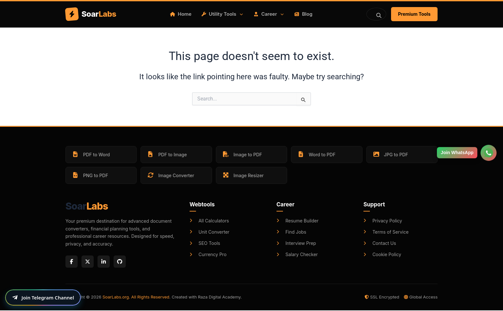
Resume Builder (298, 220)
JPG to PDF (390, 154)
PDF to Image (167, 154)
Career (269, 14)
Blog (303, 14)
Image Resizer (243, 175)
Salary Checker (297, 254)
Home (181, 14)
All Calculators (209, 220)
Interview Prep (296, 243)
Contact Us (379, 243)
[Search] (376, 14)
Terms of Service (386, 232)
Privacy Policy (382, 220)
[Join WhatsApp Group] (489, 150)
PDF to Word (91, 154)
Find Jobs (291, 232)
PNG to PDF (90, 175)
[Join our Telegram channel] (43, 297)
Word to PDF (316, 154)
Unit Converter (209, 232)
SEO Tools (205, 243)
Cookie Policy (382, 254)
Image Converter (170, 175)
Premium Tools (414, 14)
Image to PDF (242, 154)
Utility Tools (222, 14)
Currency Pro (208, 254)
